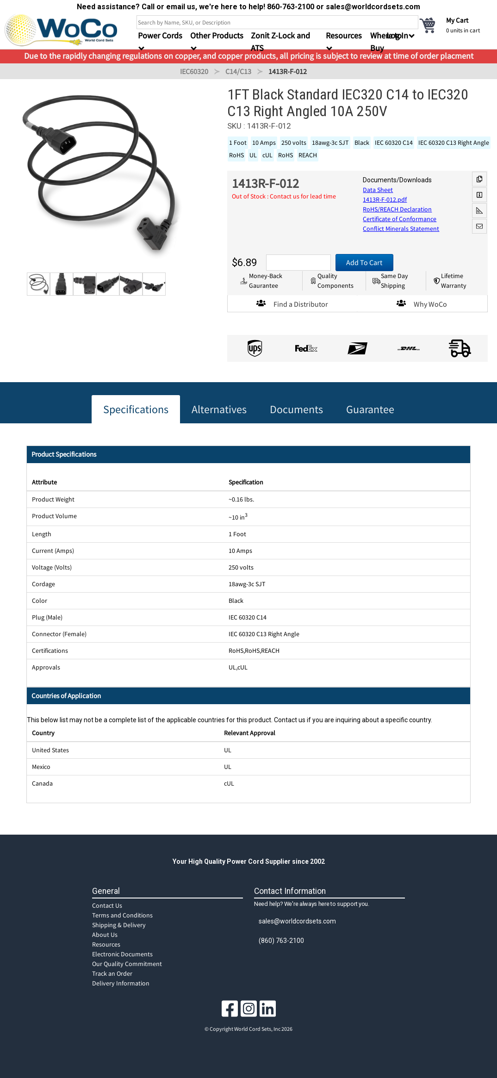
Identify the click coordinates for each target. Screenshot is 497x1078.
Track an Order (112, 973)
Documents (296, 409)
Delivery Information (120, 983)
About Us (105, 934)
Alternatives (219, 409)
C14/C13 (238, 71)
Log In (397, 35)
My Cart (457, 20)
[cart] (455, 25)
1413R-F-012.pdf (385, 199)
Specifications (135, 409)
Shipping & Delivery (119, 925)
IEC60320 (194, 71)
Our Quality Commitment (127, 964)
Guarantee (370, 409)
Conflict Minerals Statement (401, 228)
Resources (106, 944)
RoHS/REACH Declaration (397, 209)
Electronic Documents (122, 954)
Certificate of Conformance (399, 219)
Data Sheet (378, 190)
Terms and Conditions (122, 915)
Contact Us (107, 905)
